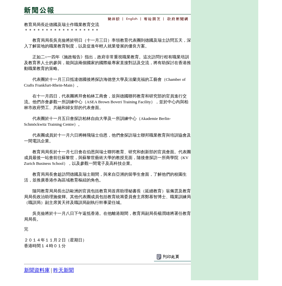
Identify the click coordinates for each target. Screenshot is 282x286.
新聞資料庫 (37, 270)
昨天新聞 (63, 270)
